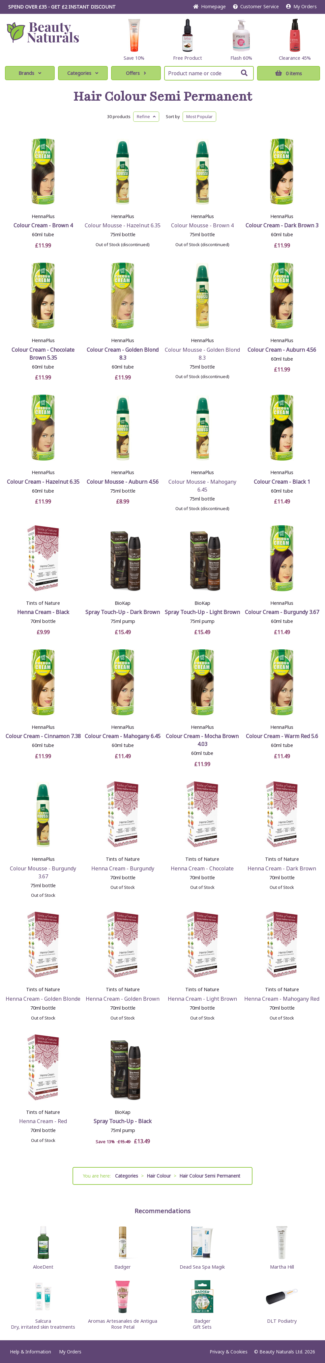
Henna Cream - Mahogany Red (281, 998)
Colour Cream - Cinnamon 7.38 (43, 736)
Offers (136, 73)
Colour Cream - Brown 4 (43, 225)
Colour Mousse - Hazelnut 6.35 (123, 225)
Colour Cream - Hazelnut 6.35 (43, 481)
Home (209, 6)
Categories (82, 73)
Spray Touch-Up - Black (123, 1121)
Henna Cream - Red (43, 1121)
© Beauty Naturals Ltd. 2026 (284, 1351)
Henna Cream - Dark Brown (282, 868)
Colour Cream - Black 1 (282, 481)
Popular (199, 116)
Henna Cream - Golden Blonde (43, 998)
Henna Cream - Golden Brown (123, 998)
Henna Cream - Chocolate (202, 868)
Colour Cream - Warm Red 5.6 (282, 736)
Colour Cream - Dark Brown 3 (282, 225)
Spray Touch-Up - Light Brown (202, 612)
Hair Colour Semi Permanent (162, 97)
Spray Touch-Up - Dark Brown (122, 612)
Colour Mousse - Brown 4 (202, 225)
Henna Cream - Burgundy (122, 868)
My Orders (301, 6)
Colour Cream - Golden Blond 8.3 (123, 353)
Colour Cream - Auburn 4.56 (282, 349)
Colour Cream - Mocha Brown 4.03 (202, 740)
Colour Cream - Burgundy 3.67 (282, 612)
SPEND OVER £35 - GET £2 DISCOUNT (62, 7)
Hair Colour (159, 1176)
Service (256, 6)
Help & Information (30, 1351)
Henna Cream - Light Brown (202, 998)
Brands (29, 73)
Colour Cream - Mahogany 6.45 (123, 736)
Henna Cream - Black (43, 612)
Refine (146, 116)
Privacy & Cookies (229, 1351)
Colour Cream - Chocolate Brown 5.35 (43, 353)
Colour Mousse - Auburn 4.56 (123, 481)
